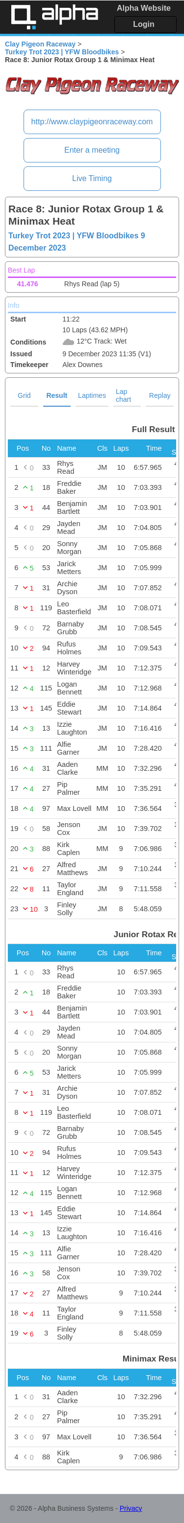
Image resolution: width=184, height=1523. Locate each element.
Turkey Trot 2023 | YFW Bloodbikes (62, 52)
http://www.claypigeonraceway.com (92, 121)
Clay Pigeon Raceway (40, 44)
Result (56, 395)
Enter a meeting (92, 150)
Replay (160, 395)
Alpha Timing (54, 16)
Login (144, 24)
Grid (24, 395)
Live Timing (92, 178)
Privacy (131, 1508)
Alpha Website (144, 8)
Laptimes (92, 395)
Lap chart (123, 395)
